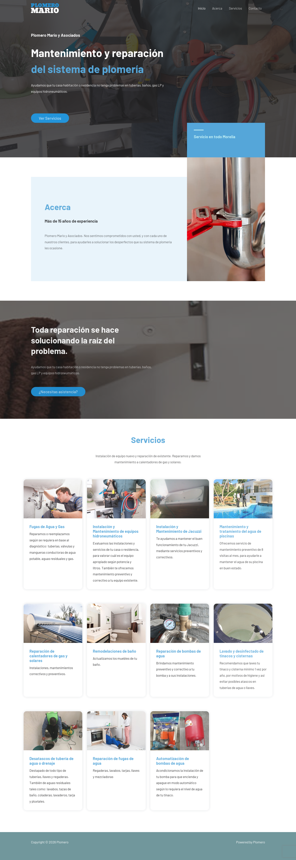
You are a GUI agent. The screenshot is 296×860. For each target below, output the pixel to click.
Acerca (217, 8)
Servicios (235, 8)
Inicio (202, 8)
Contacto (255, 8)
